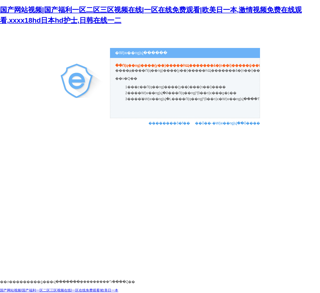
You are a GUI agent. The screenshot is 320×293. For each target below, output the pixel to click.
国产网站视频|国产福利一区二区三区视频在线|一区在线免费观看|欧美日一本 (59, 290)
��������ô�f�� (169, 123)
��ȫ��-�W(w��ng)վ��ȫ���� (227, 123)
